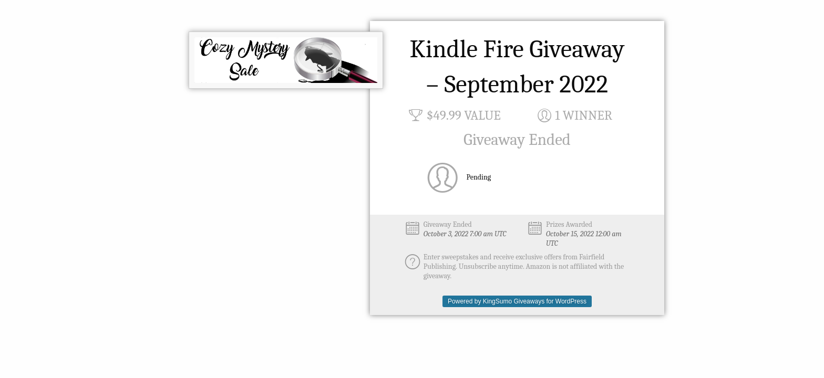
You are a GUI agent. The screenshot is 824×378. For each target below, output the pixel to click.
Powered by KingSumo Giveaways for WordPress (517, 301)
